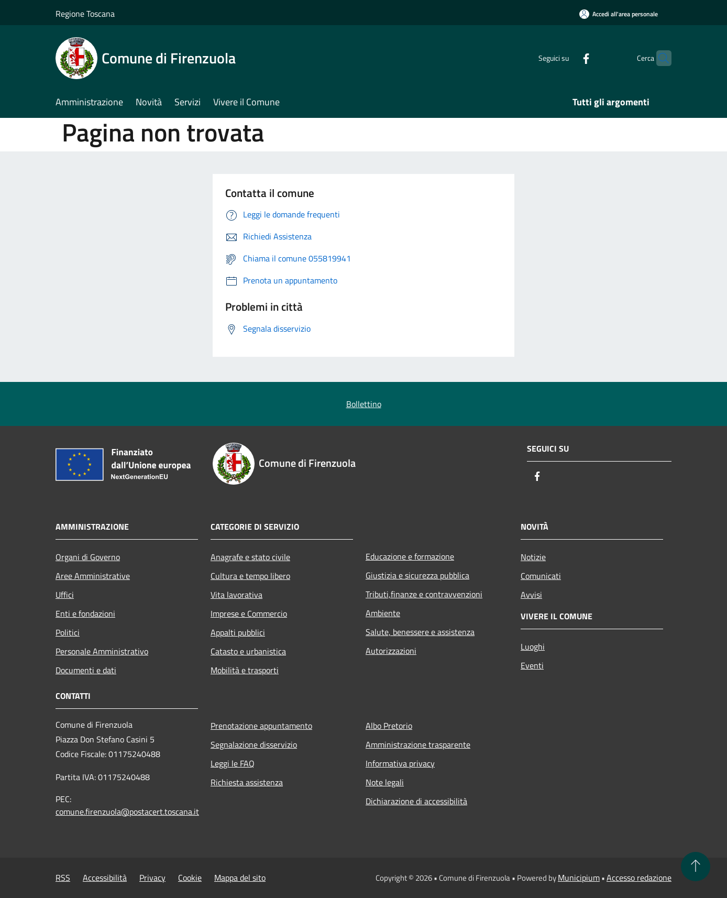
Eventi (532, 665)
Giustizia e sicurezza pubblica (417, 575)
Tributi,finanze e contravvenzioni (424, 594)
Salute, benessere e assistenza (420, 632)
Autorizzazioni (391, 650)
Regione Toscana (85, 13)
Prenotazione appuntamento (261, 725)
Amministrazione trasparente (418, 744)
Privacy (152, 877)
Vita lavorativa (236, 594)
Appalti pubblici (238, 632)
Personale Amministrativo (102, 651)
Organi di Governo (88, 557)
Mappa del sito (240, 877)
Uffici (65, 594)
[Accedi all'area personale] (618, 14)
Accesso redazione (639, 877)
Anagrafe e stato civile (250, 557)
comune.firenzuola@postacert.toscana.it (127, 811)
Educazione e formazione (410, 556)
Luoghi (533, 646)
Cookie (190, 877)
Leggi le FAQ (233, 763)
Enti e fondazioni (85, 613)
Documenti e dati (86, 670)
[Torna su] (695, 866)
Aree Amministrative (93, 576)
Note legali (385, 782)
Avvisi (531, 594)
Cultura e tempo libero (250, 576)
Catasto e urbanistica (248, 651)
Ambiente (383, 613)
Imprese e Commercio (249, 613)
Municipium (579, 877)
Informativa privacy (400, 763)
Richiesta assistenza (247, 782)
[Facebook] (565, 58)
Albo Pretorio (389, 725)
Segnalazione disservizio (254, 744)
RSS (63, 877)
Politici (68, 632)
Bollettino (363, 404)
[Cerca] (658, 58)
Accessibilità (105, 877)
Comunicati (541, 576)
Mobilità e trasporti (245, 670)
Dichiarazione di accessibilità (416, 801)
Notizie (533, 557)
